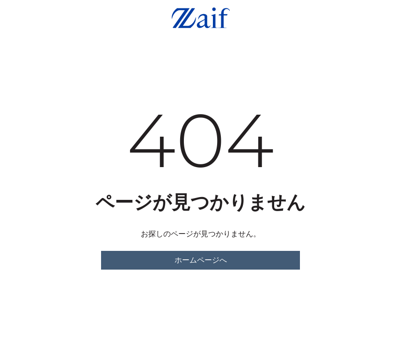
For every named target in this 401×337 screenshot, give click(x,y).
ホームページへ (201, 260)
